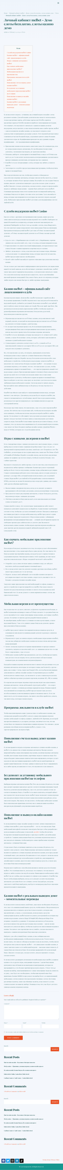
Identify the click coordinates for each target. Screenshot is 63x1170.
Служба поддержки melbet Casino (19, 53)
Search (6, 1046)
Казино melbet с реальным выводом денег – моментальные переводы (18, 104)
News (23, 32)
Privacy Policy (55, 1160)
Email (24, 1023)
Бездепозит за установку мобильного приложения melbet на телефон (18, 91)
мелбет (36, 832)
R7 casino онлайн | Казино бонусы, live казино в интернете (20, 1070)
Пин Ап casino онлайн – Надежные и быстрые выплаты (19, 1062)
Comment (7, 1003)
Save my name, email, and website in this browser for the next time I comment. (25, 1032)
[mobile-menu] (57, 3)
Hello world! (22, 1091)
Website (43, 1023)
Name (6, 1023)
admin (6, 32)
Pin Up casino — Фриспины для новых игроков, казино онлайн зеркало (23, 1066)
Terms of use (46, 1160)
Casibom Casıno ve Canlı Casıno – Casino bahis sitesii (18, 1078)
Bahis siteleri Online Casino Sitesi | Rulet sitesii (16, 1074)
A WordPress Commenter (10, 1091)
